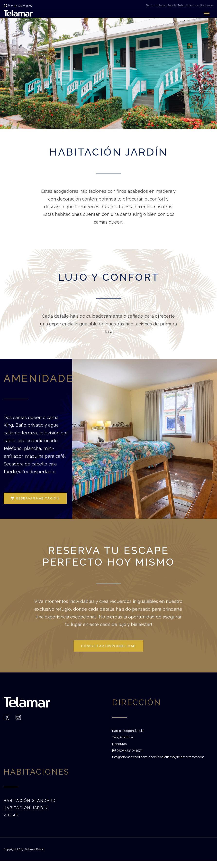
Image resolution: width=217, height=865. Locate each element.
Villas (11, 815)
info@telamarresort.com (129, 757)
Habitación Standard (30, 800)
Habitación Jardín (26, 808)
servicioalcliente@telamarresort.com (177, 757)
